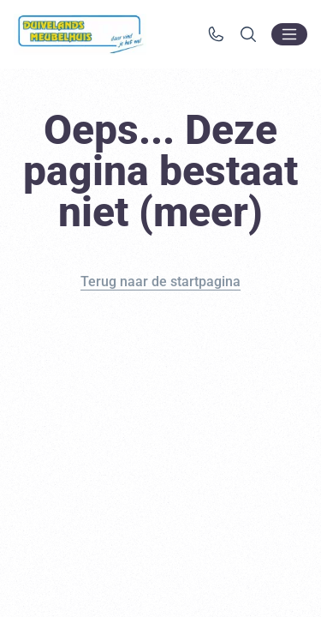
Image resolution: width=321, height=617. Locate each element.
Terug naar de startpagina (160, 281)
